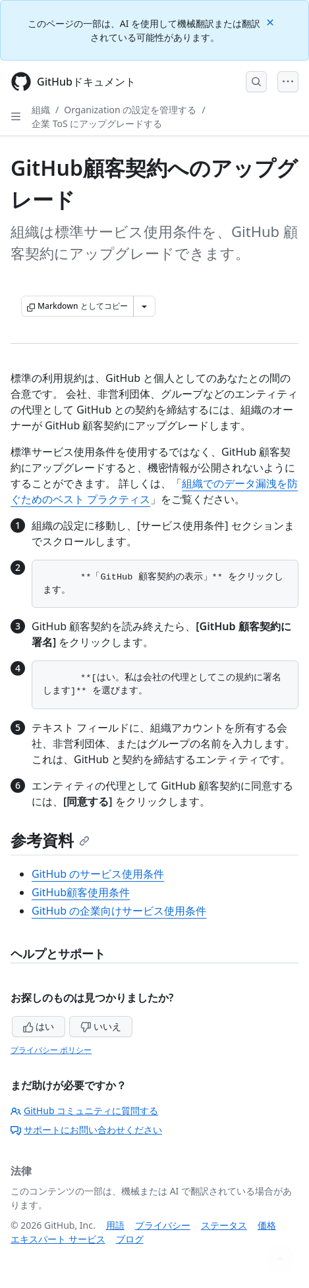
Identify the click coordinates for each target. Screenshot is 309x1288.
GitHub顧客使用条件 (81, 892)
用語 (115, 1225)
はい (39, 1026)
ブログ (130, 1239)
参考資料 (50, 840)
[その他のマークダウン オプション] (144, 306)
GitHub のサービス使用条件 (98, 874)
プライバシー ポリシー (51, 1050)
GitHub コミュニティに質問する (84, 1110)
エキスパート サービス (58, 1239)
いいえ (100, 1026)
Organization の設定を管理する (130, 109)
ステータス (224, 1225)
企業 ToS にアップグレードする (97, 123)
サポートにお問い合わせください (86, 1129)
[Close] (271, 21)
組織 (41, 109)
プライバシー (162, 1225)
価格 (267, 1225)
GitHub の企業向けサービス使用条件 (119, 910)
